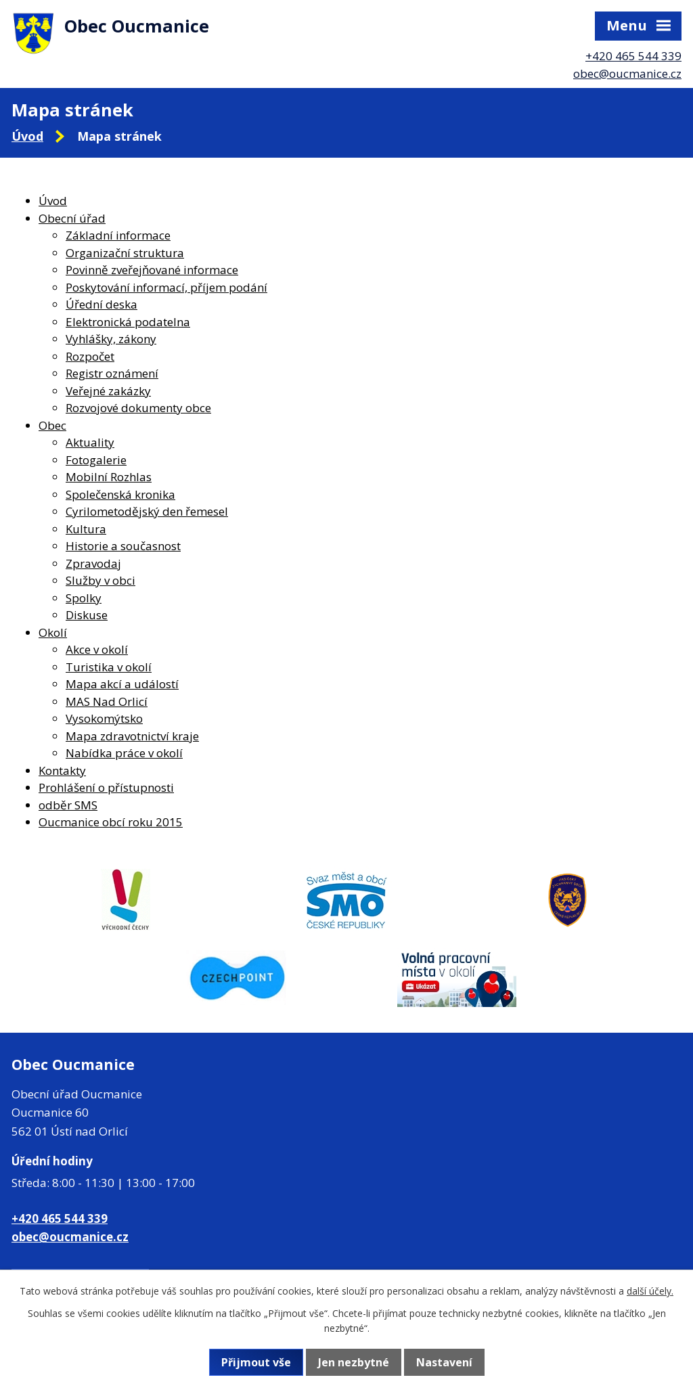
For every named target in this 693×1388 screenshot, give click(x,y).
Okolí (53, 632)
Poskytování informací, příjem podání (166, 287)
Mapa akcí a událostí (122, 684)
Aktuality (90, 442)
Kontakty (62, 770)
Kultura (86, 529)
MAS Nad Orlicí (107, 701)
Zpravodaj (93, 563)
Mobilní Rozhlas (109, 477)
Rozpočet (90, 356)
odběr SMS (68, 805)
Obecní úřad (72, 218)
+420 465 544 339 (633, 56)
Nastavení (444, 1362)
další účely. (650, 1290)
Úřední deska (101, 304)
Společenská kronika (120, 494)
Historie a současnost (123, 546)
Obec (52, 425)
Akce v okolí (97, 649)
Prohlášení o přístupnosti (106, 787)
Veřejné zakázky (108, 391)
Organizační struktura (125, 253)
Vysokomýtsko (104, 718)
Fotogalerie (96, 460)
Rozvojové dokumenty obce (138, 408)
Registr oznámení (112, 373)
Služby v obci (100, 580)
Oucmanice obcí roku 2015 (111, 822)
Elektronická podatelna (128, 322)
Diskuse (87, 615)
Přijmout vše (256, 1362)
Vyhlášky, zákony (111, 338)
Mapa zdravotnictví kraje (132, 736)
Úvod (27, 136)
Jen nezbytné (353, 1362)
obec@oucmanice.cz (627, 73)
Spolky (84, 598)
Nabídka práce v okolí (124, 753)
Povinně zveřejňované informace (152, 269)
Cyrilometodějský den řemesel (147, 511)
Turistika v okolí (109, 667)
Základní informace (118, 235)
